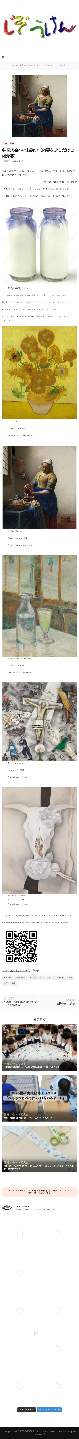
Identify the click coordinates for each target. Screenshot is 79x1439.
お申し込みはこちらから (16, 970)
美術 (70, 978)
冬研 (6, 1063)
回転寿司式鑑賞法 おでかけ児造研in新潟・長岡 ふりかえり (32, 1067)
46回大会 (7, 978)
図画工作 (60, 978)
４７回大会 (22, 1162)
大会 (5, 143)
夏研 (6, 1114)
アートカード (20, 978)
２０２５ (21, 1063)
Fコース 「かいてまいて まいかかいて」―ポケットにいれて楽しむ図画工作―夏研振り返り (39, 1167)
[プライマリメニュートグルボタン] (3, 57)
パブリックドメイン (37, 978)
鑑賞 (13, 983)
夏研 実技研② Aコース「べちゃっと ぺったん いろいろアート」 (33, 1118)
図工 (51, 978)
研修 (12, 143)
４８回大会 (22, 1114)
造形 (5, 983)
